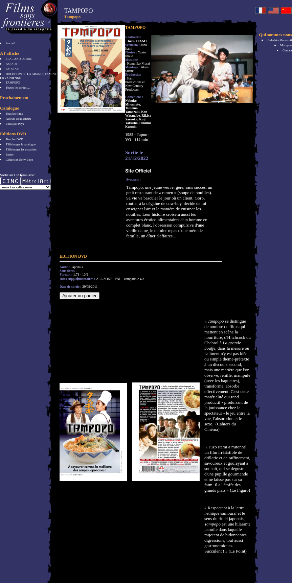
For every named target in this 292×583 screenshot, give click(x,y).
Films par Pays (15, 123)
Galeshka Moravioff (279, 40)
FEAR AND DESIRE (19, 59)
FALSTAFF (13, 69)
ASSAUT (12, 64)
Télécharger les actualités (21, 149)
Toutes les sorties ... (18, 87)
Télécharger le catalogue (21, 144)
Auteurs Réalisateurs (18, 118)
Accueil (10, 43)
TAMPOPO (13, 82)
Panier (10, 154)
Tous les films (14, 113)
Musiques (286, 45)
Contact (287, 50)
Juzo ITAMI (137, 41)
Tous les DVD (14, 139)
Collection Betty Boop (19, 159)
